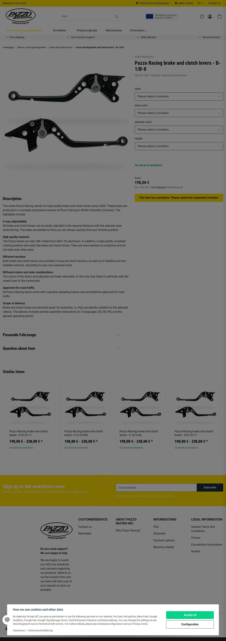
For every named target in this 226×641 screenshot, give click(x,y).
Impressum (19, 630)
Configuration (190, 624)
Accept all (190, 615)
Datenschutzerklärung (40, 630)
